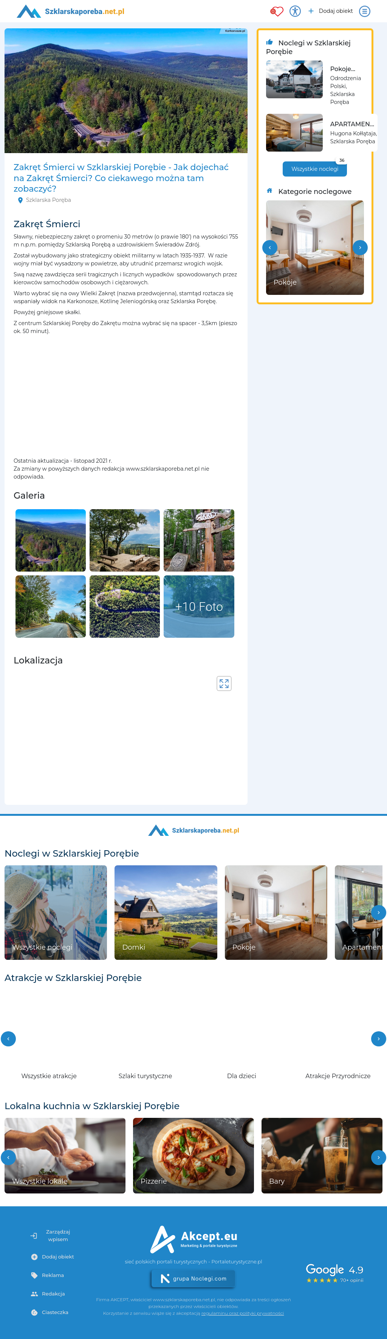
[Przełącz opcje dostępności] (295, 11)
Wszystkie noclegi (319, 166)
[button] (269, 247)
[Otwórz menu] (364, 11)
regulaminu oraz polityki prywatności (242, 1313)
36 (341, 160)
